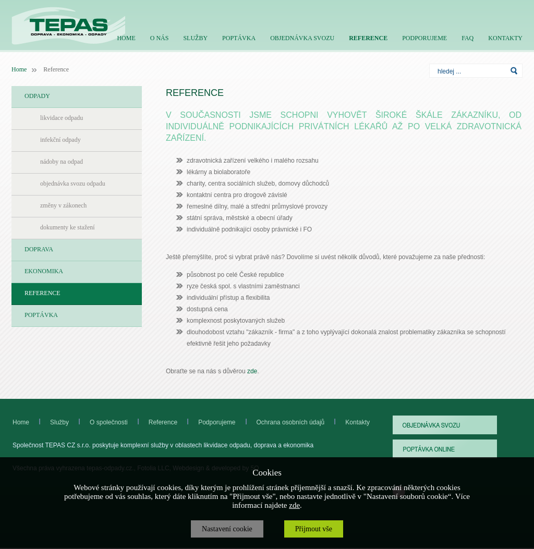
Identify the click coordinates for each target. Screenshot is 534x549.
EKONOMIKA (44, 271)
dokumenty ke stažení (67, 227)
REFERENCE (368, 38)
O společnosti (98, 422)
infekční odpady (60, 139)
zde (252, 371)
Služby (59, 422)
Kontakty (357, 422)
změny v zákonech (63, 205)
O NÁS (159, 38)
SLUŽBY (195, 38)
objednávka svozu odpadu (72, 183)
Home (19, 69)
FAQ (468, 38)
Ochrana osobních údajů (291, 422)
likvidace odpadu (61, 117)
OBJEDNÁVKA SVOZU (302, 38)
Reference (152, 422)
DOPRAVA (39, 249)
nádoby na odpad (61, 161)
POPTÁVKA (239, 38)
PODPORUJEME (424, 38)
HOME (126, 38)
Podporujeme (227, 422)
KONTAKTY (505, 38)
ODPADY (37, 96)
